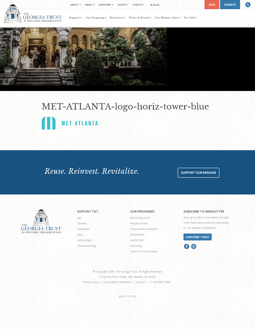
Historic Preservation (144, 251)
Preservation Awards (143, 229)
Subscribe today (197, 237)
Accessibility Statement (117, 282)
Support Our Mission (198, 173)
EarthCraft (136, 240)
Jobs (80, 234)
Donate (230, 4)
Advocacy (136, 246)
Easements (137, 234)
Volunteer (83, 229)
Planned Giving (86, 246)
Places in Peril (139, 223)
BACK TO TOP (127, 296)
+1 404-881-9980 (160, 282)
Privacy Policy (90, 282)
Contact (140, 282)
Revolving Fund (140, 218)
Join (212, 4)
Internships (84, 240)
